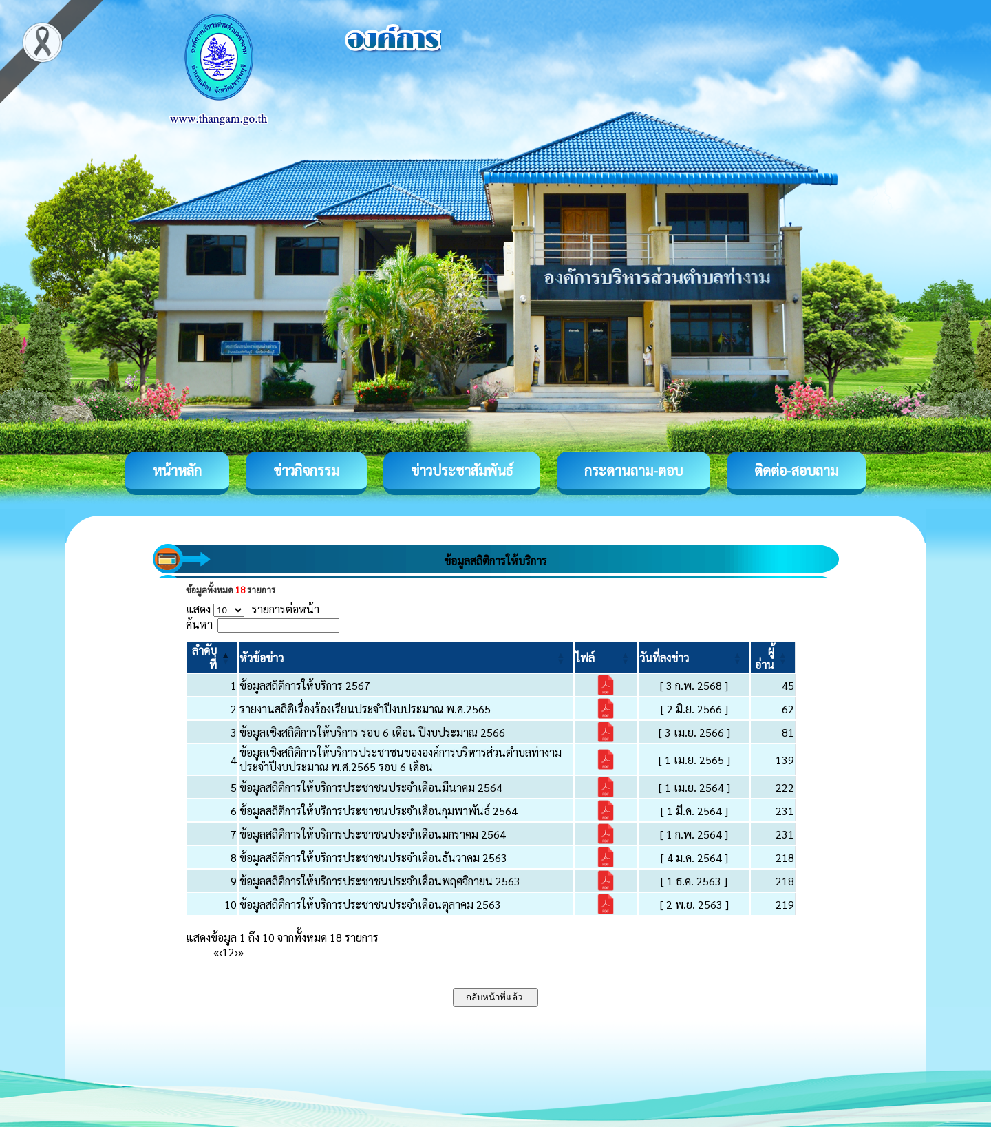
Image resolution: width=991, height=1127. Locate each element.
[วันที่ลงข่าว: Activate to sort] (694, 657)
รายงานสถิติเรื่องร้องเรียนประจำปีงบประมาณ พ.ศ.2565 (365, 709)
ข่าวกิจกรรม (306, 470)
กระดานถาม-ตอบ (633, 470)
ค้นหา (199, 624)
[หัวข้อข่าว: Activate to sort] (406, 657)
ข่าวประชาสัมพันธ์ (462, 470)
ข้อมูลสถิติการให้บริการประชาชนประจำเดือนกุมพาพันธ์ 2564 (378, 810)
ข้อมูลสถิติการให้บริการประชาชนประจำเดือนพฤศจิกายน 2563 (379, 881)
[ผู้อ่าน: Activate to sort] (773, 657)
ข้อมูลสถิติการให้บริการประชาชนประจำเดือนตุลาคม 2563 (370, 904)
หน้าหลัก (177, 470)
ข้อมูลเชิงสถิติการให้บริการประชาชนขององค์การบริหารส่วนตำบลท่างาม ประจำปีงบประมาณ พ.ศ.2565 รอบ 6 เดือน (400, 759)
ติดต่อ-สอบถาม (796, 470)
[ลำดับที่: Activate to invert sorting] (212, 657)
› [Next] (236, 952)
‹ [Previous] (220, 952)
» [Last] (241, 952)
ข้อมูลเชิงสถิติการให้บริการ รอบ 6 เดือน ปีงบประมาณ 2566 (372, 732)
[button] (261, 658)
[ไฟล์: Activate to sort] (606, 657)
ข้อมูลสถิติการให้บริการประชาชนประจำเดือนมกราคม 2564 (372, 834)
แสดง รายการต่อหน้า (252, 609)
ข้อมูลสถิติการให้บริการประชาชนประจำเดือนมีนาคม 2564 (370, 787)
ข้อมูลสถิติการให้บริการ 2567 (304, 685)
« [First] (216, 952)
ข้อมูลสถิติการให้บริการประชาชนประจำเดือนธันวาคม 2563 (373, 857)
